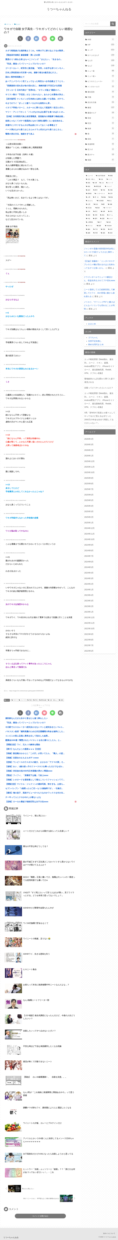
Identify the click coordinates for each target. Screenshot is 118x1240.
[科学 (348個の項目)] (110, 229)
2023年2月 (89, 606)
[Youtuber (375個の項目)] (109, 225)
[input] (100, 24)
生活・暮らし (52, 700)
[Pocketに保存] (44, 38)
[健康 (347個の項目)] (88, 233)
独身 (101, 128)
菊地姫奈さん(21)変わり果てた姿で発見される (99, 380)
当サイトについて (109, 1233)
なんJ (6, 700)
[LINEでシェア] (52, 38)
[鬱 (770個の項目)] (104, 204)
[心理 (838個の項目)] (88, 204)
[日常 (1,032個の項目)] (110, 193)
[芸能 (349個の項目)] (103, 229)
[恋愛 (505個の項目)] (102, 218)
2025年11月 (89, 467)
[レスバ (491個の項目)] (110, 218)
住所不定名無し (95, 341)
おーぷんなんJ (101, 55)
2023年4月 (89, 595)
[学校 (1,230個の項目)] (103, 190)
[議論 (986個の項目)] (104, 197)
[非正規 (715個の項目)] (89, 207)
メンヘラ (22, 700)
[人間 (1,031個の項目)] (88, 197)
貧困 (101, 159)
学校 (29, 700)
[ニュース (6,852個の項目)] (90, 175)
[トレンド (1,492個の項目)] (109, 186)
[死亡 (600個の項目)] (96, 211)
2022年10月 (89, 629)
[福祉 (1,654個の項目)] (89, 186)
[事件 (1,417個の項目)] (96, 190)
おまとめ (92, 324)
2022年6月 (89, 651)
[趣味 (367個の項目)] (88, 229)
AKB (101, 39)
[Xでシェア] (20, 38)
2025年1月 (89, 523)
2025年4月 (89, 506)
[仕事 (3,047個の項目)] (95, 182)
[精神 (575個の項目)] (88, 215)
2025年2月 (89, 517)
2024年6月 (89, 562)
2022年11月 (89, 623)
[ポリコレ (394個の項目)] (90, 225)
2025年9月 (89, 478)
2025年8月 (89, 484)
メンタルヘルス (101, 86)
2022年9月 (89, 634)
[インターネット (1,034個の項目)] (100, 193)
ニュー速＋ (101, 76)
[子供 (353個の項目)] (96, 229)
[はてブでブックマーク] (36, 38)
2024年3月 (89, 578)
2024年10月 (89, 539)
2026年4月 (89, 439)
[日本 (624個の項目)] (88, 211)
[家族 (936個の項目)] (111, 197)
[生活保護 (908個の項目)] (101, 200)
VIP (101, 44)
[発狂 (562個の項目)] (102, 215)
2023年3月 (89, 601)
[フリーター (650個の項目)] (108, 207)
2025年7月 (89, 489)
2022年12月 (89, 617)
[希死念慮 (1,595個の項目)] (98, 186)
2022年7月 (89, 645)
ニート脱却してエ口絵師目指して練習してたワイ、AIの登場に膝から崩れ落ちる (99, 293)
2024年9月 (89, 545)
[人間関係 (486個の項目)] (90, 222)
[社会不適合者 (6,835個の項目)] (101, 175)
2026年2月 (89, 450)
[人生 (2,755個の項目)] (102, 182)
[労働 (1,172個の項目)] (110, 190)
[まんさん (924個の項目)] (90, 200)
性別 (101, 123)
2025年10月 (89, 472)
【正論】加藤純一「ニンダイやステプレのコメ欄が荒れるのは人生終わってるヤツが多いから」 (99, 264)
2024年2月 (89, 584)
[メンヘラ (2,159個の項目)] (109, 182)
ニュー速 (101, 70)
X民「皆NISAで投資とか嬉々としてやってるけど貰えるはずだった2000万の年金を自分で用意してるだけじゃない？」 (99, 418)
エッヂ (101, 49)
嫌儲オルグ (101, 112)
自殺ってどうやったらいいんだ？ (98, 388)
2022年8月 (89, 640)
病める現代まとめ (96, 344)
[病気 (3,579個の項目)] (88, 182)
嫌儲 (101, 107)
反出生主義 (101, 102)
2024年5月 (89, 567)
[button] (60, 38)
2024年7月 (89, 556)
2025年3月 (89, 511)
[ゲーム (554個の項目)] (110, 215)
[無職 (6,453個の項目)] (110, 175)
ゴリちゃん (93, 337)
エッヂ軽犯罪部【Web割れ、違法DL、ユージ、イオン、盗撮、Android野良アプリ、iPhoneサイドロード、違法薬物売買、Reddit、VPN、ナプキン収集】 (99, 366)
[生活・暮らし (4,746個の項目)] (91, 179)
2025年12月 (89, 461)
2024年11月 (89, 534)
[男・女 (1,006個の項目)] (96, 197)
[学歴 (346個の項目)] (96, 233)
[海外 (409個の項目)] (110, 222)
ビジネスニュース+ (101, 81)
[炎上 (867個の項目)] (110, 200)
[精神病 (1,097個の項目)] (89, 193)
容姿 (101, 117)
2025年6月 (89, 495)
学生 (35, 700)
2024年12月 (89, 528)
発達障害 (101, 144)
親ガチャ (101, 154)
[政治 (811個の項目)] (96, 204)
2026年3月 (89, 444)
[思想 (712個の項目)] (98, 207)
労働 (101, 97)
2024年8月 (89, 550)
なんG (101, 60)
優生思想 (101, 91)
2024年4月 (89, 573)
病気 (61, 700)
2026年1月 (89, 456)
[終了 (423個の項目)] (101, 222)
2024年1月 (89, 590)
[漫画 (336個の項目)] (103, 233)
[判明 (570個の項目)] (95, 215)
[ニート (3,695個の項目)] (110, 179)
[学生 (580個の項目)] (110, 211)
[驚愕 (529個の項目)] (95, 218)
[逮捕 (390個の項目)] (100, 225)
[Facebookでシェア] (28, 38)
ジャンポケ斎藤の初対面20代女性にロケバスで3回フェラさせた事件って (99, 252)
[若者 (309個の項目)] (110, 233)
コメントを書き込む (40, 1216)
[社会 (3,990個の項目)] (101, 179)
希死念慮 (42, 700)
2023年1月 (89, 612)
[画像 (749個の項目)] (110, 204)
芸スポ (101, 149)
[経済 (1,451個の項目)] (88, 190)
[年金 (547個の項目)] (88, 218)
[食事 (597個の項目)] (103, 211)
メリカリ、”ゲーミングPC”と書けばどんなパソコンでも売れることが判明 (99, 305)
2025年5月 (89, 500)
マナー (14, 700)
